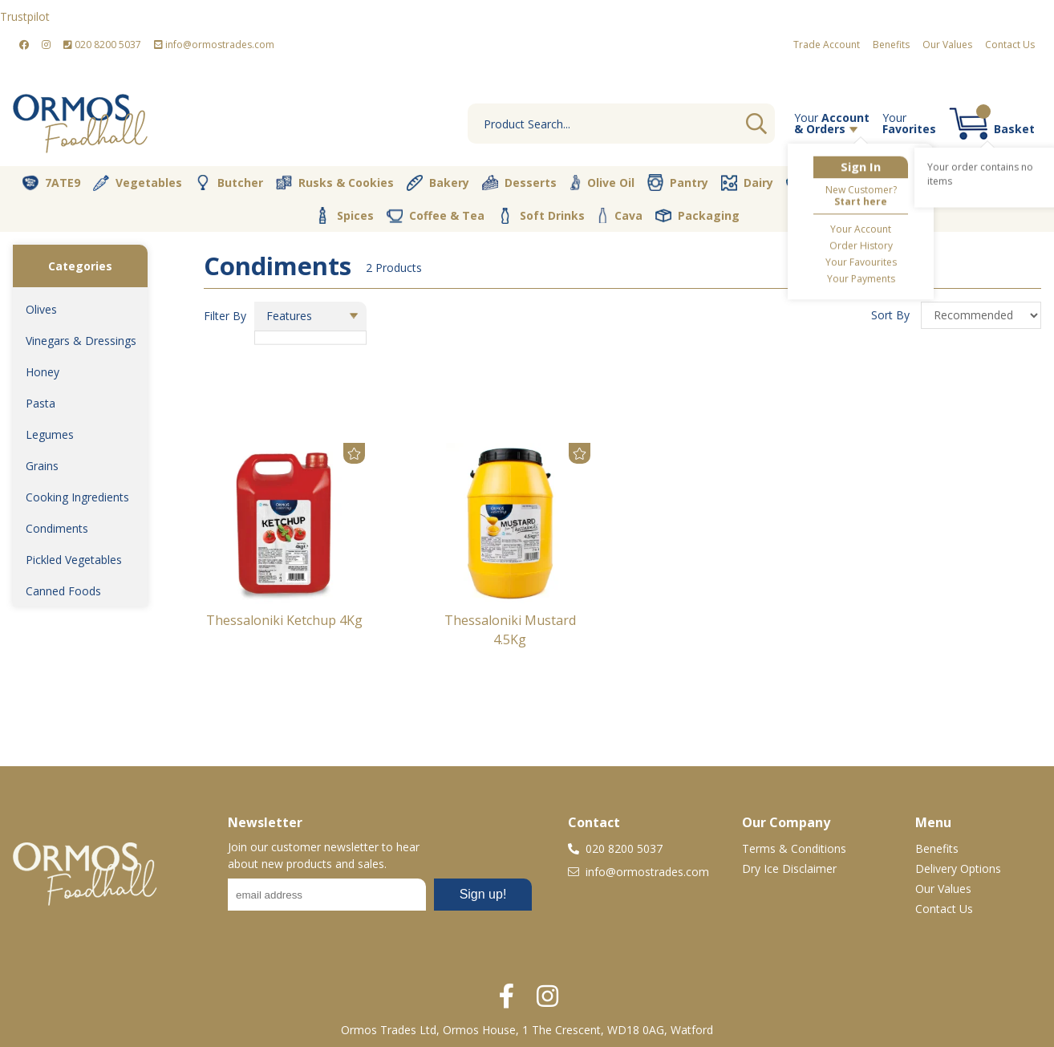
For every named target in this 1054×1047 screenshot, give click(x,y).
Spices (344, 215)
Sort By (892, 315)
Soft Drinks (541, 216)
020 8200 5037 (102, 44)
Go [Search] (756, 123)
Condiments (57, 528)
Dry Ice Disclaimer (789, 868)
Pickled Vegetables (74, 559)
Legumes (50, 434)
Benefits (891, 44)
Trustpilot (25, 16)
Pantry (677, 182)
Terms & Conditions (794, 848)
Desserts (519, 183)
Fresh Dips (827, 183)
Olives (41, 309)
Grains (42, 465)
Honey (42, 371)
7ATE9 (51, 183)
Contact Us (1010, 44)
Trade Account (826, 44)
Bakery (438, 183)
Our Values (947, 44)
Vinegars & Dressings (81, 340)
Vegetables (137, 183)
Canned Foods (63, 591)
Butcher (229, 183)
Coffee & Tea (435, 215)
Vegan (910, 183)
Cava (620, 215)
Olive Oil (602, 183)
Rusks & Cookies (335, 183)
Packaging (697, 216)
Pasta (40, 403)
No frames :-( (380, 899)
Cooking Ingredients (77, 497)
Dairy (747, 183)
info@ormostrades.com (214, 44)
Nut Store (992, 182)
